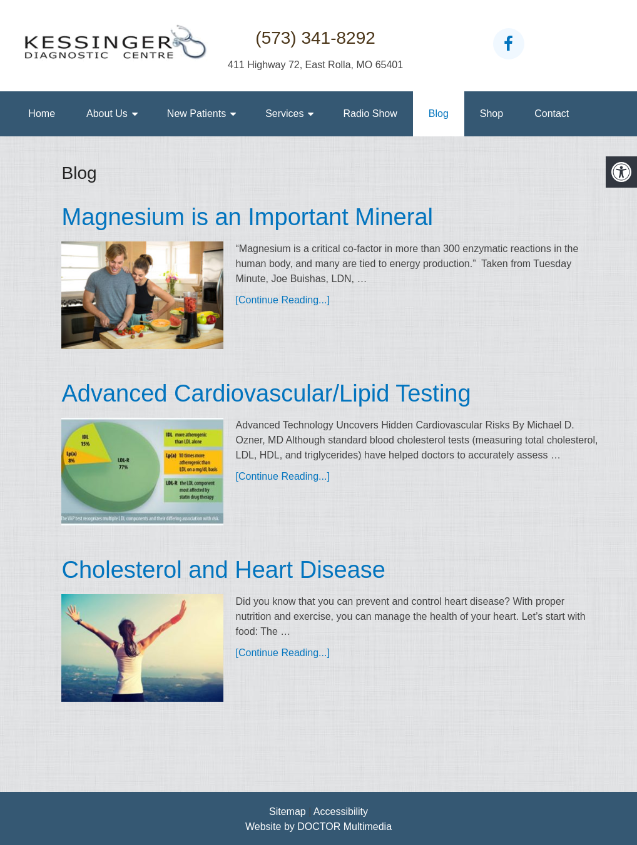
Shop (491, 113)
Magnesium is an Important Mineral (246, 217)
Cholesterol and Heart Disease (223, 570)
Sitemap (287, 811)
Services (284, 113)
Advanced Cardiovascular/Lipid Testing (266, 393)
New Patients (196, 113)
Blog (439, 113)
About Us (107, 113)
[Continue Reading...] (283, 300)
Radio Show (370, 113)
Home (41, 113)
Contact (551, 113)
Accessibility (340, 811)
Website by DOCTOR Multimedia (318, 826)
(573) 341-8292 (315, 38)
